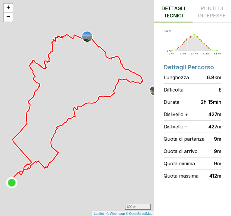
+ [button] (8, 8)
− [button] (8, 17)
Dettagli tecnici (173, 12)
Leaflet (99, 213)
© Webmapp (116, 213)
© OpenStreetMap (139, 213)
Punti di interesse (212, 12)
